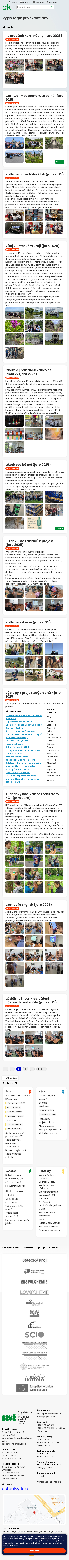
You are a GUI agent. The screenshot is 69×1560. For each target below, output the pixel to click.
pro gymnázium (47, 1110)
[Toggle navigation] (63, 7)
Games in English (14, 728)
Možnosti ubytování (15, 1185)
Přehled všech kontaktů (49, 1481)
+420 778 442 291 (45, 1425)
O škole (9, 1157)
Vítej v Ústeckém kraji (17, 737)
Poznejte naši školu (15, 1178)
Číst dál (59, 162)
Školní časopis (12, 1146)
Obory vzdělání (47, 1095)
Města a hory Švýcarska (18, 772)
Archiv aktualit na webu (17, 1095)
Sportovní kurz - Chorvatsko (20, 766)
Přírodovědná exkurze (17, 756)
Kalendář (43, 1099)
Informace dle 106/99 (16, 1103)
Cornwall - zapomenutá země (21, 775)
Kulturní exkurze (14, 753)
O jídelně (10, 1195)
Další (41, 1069)
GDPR (42, 1209)
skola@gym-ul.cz (45, 1467)
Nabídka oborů (13, 1175)
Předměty (44, 1106)
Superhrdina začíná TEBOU (19, 721)
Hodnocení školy (13, 1107)
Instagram (52, 2)
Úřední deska (12, 1099)
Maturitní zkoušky (48, 1133)
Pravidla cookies (10, 1545)
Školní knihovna (13, 1153)
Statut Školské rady (15, 1124)
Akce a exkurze (46, 1126)
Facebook (38, 2)
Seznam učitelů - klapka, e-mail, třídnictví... (48, 1185)
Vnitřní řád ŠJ (12, 1216)
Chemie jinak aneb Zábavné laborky (24, 725)
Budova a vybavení (15, 1150)
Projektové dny (47, 1122)
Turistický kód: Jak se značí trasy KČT (25, 734)
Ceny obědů (12, 1198)
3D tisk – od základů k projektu (21, 731)
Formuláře (44, 1198)
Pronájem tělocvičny (49, 1230)
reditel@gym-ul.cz (46, 1416)
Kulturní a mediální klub (18, 747)
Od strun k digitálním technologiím (23, 763)
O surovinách (12, 1202)
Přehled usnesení (14, 1129)
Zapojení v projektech (50, 1129)
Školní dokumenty (14, 1112)
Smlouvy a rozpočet (15, 1116)
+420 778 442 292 (45, 1439)
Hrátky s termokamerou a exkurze (23, 750)
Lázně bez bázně (14, 744)
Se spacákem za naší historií (20, 759)
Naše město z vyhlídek (17, 740)
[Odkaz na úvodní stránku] (7, 7)
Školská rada (11, 1120)
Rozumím (34, 1550)
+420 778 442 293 (45, 1456)
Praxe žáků (44, 1118)
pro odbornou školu (48, 1114)
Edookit (13, 2)
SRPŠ (41, 1219)
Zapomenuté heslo (49, 1226)
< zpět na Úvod (10, 1078)
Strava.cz (25, 2)
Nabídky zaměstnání (49, 1222)
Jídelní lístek (11, 1212)
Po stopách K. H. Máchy (17, 769)
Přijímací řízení (13, 1182)
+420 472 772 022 (45, 1428)
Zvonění (43, 1102)
